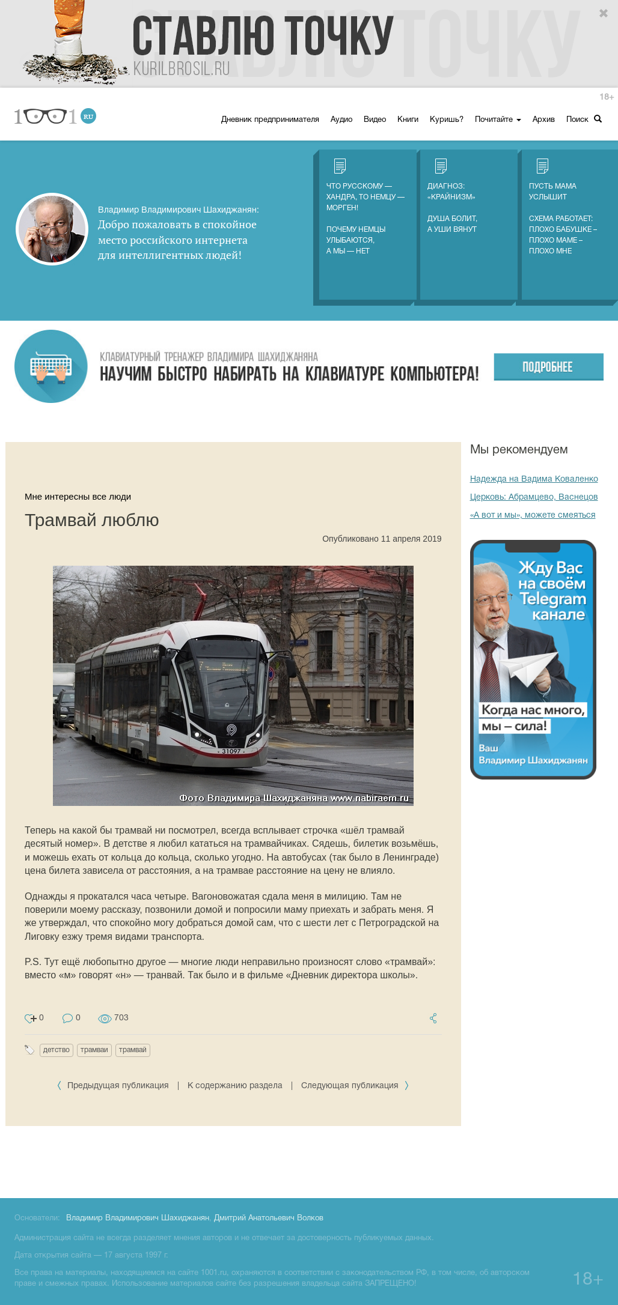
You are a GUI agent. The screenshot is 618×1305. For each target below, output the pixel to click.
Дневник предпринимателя (270, 120)
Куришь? (447, 120)
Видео (375, 120)
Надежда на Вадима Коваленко (534, 479)
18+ (606, 97)
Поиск (584, 119)
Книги (407, 120)
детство (56, 1050)
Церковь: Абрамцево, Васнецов (534, 497)
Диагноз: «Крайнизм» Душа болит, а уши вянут (452, 196)
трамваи (94, 1050)
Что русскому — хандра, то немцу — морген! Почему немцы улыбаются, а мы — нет (365, 207)
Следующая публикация (355, 1086)
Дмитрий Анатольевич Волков (268, 1218)
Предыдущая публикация (114, 1086)
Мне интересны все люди (78, 496)
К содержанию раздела (235, 1086)
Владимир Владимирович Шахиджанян (137, 1218)
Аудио (341, 120)
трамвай (133, 1050)
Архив (544, 120)
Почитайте (498, 120)
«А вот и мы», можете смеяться (533, 515)
